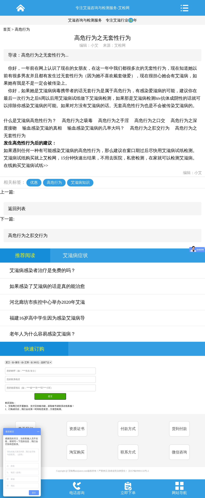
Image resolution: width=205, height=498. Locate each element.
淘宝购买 (76, 452)
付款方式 (128, 429)
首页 (7, 29)
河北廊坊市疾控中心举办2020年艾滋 (47, 302)
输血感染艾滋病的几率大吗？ (95, 128)
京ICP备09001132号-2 (138, 471)
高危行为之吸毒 (77, 120)
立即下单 (128, 493)
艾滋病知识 (80, 182)
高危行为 (22, 29)
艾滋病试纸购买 (19, 157)
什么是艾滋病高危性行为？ (30, 120)
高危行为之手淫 (113, 120)
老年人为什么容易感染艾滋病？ (43, 333)
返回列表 (17, 208)
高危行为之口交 (149, 120)
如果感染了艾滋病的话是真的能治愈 (47, 286)
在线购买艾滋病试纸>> (26, 165)
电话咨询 (76, 493)
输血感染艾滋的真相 (42, 128)
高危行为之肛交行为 (150, 128)
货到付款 (179, 429)
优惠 (34, 182)
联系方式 (128, 452)
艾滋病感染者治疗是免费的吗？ (43, 270)
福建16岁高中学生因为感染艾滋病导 (47, 318)
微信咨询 (179, 452)
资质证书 (76, 429)
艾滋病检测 (100, 98)
